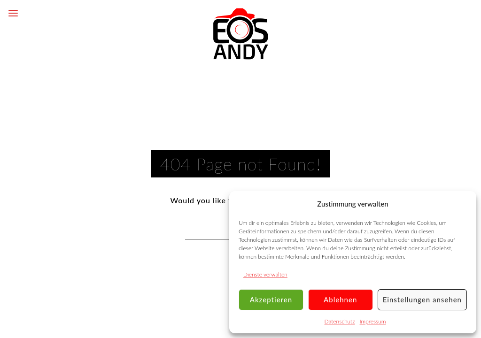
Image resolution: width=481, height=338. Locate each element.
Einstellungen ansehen (422, 299)
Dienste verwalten (265, 274)
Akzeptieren (271, 299)
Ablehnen (340, 299)
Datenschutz (340, 321)
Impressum (373, 321)
